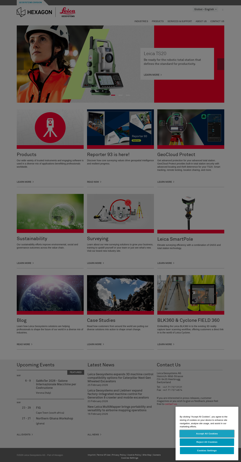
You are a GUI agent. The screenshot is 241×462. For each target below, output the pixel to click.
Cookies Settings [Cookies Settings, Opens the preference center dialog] (207, 450)
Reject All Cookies (207, 442)
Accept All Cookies (207, 433)
